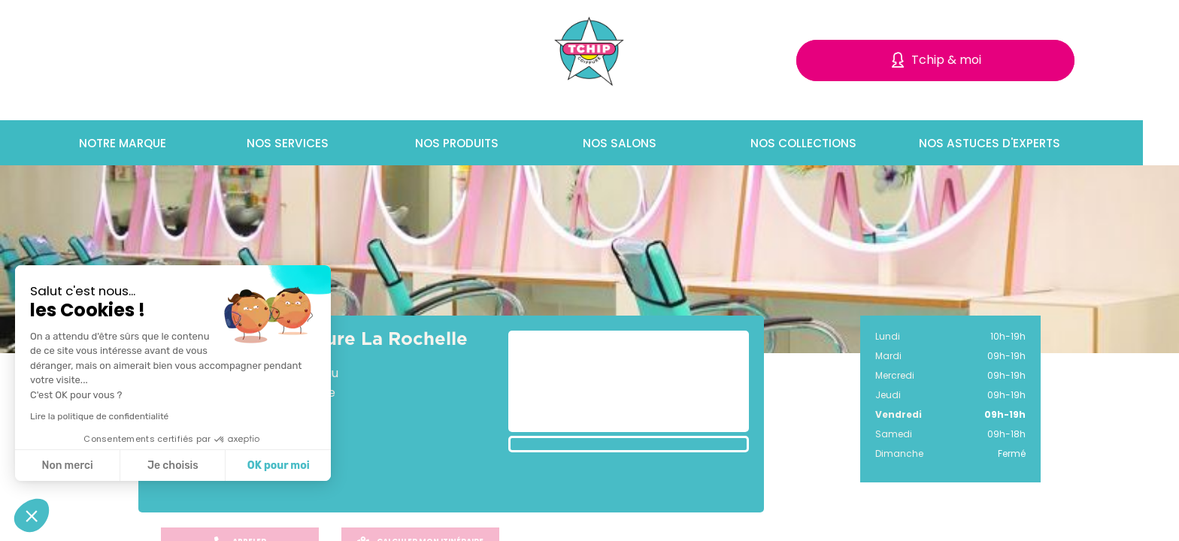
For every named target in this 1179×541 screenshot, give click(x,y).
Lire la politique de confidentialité (99, 416)
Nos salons (633, 142)
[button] (32, 515)
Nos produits (471, 142)
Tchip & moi (946, 59)
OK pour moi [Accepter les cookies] (278, 465)
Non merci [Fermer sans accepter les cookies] (66, 465)
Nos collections (816, 142)
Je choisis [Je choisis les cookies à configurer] (173, 465)
